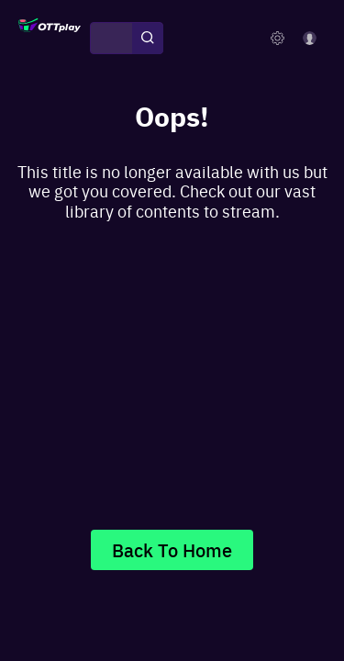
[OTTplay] (49, 38)
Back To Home (172, 549)
